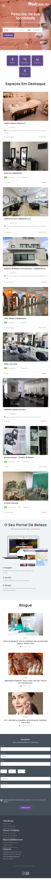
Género (2, 775)
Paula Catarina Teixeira (15, 123)
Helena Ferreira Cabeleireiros (17, 219)
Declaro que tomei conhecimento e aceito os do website (24, 801)
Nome (2, 746)
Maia (7, 373)
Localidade (4, 783)
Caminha (8, 232)
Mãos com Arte (10, 364)
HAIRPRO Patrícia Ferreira (15, 409)
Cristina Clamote (11, 503)
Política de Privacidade (10, 835)
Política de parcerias (9, 828)
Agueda (8, 421)
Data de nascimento (7, 768)
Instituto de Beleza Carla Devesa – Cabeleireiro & (25, 268)
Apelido (3, 753)
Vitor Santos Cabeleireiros (15, 318)
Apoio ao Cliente (8, 859)
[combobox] (33, 30)
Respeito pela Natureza (10, 847)
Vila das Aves (9, 512)
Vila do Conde (9, 282)
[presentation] (11, 793)
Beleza (25, 638)
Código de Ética (8, 845)
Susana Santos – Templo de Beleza (19, 457)
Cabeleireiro (25, 177)
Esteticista (12, 127)
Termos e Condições (9, 833)
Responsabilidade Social (10, 842)
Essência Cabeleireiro (13, 173)
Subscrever (25, 808)
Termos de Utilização (37, 800)
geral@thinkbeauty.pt (13, 856)
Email (2, 761)
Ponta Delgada (10, 137)
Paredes (8, 182)
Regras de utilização (9, 838)
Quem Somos (7, 824)
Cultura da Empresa (9, 826)
